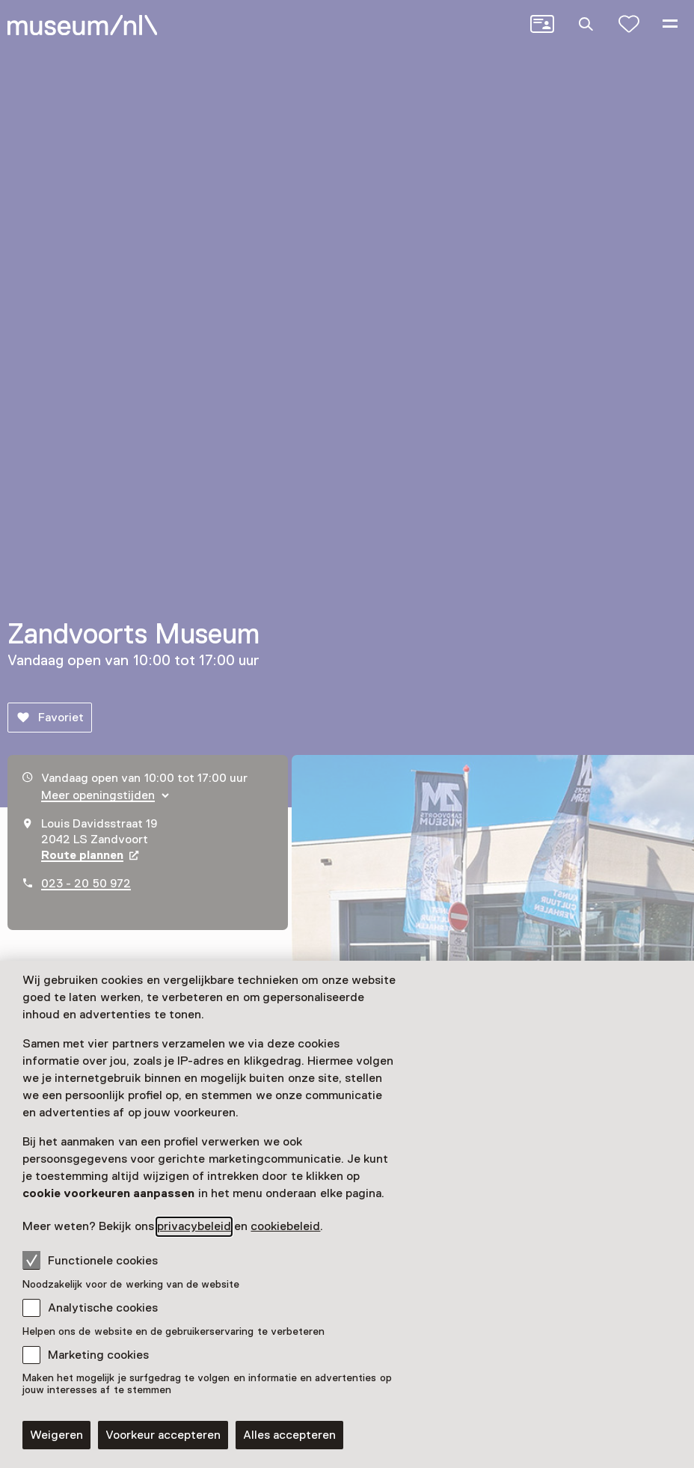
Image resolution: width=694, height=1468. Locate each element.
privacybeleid (194, 1226)
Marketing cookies (98, 1355)
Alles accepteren (289, 1435)
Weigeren (56, 1435)
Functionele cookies (90, 1260)
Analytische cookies (103, 1308)
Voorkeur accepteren (163, 1435)
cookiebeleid (285, 1226)
